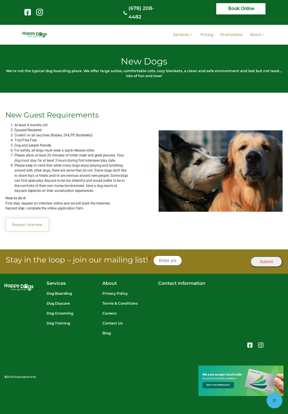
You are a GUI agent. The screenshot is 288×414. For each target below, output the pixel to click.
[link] (28, 12)
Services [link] (181, 35)
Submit (266, 261)
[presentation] (216, 260)
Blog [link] (106, 333)
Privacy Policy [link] (115, 293)
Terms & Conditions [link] (120, 303)
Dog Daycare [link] (58, 303)
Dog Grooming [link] (60, 313)
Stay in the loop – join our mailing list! (78, 260)
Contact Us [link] (112, 323)
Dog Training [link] (58, 323)
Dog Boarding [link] (59, 293)
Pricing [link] (207, 35)
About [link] (255, 35)
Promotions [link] (231, 35)
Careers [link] (109, 313)
